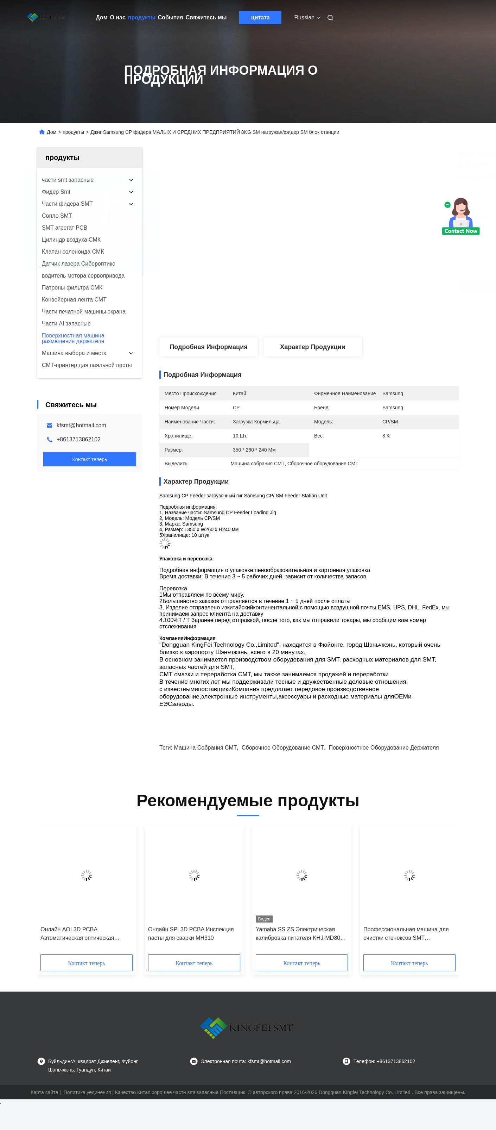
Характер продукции (312, 346)
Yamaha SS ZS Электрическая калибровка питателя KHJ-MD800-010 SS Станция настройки (300, 934)
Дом (102, 17)
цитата (260, 17)
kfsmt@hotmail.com (81, 425)
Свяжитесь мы (206, 17)
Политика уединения (87, 1092)
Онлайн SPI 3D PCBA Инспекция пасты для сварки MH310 (191, 933)
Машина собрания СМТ (205, 748)
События (170, 17)
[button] (58, 892)
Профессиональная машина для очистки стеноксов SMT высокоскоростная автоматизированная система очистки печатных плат (406, 934)
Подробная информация (208, 346)
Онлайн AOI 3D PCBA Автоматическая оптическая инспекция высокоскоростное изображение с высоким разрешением (78, 934)
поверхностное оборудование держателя (384, 748)
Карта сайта (44, 1092)
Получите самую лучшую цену (359, 287)
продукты (141, 17)
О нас (118, 17)
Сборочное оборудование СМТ (283, 748)
